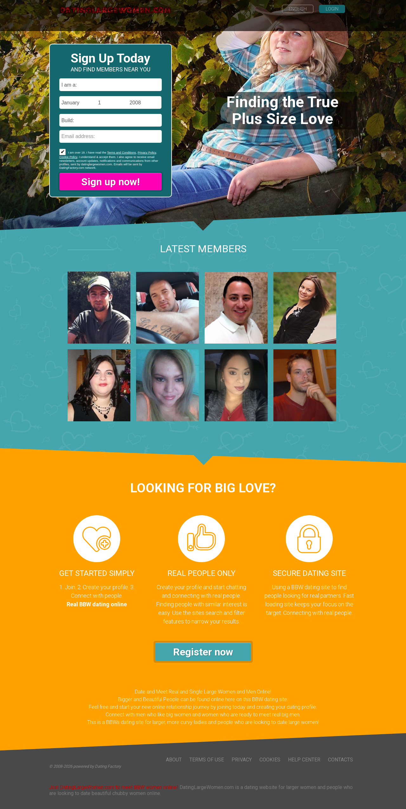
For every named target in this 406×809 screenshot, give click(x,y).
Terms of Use (206, 760)
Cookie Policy (68, 157)
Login (332, 8)
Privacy (242, 760)
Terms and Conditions (121, 152)
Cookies (269, 760)
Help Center (304, 760)
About (174, 760)
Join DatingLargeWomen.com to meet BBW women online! (113, 787)
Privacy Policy (147, 152)
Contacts (340, 760)
